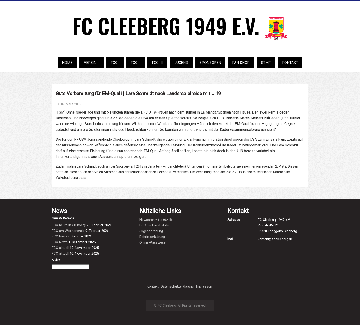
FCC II (136, 62)
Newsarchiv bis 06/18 (155, 220)
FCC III (157, 62)
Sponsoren (210, 62)
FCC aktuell (60, 248)
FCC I (115, 62)
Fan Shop (241, 62)
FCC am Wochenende (68, 231)
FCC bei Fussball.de (154, 225)
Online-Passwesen (153, 242)
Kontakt (290, 62)
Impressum (204, 286)
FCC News (60, 236)
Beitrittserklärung (152, 237)
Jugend (181, 62)
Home (67, 62)
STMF (266, 62)
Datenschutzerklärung (177, 286)
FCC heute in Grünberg (69, 225)
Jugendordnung (151, 231)
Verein (91, 62)
